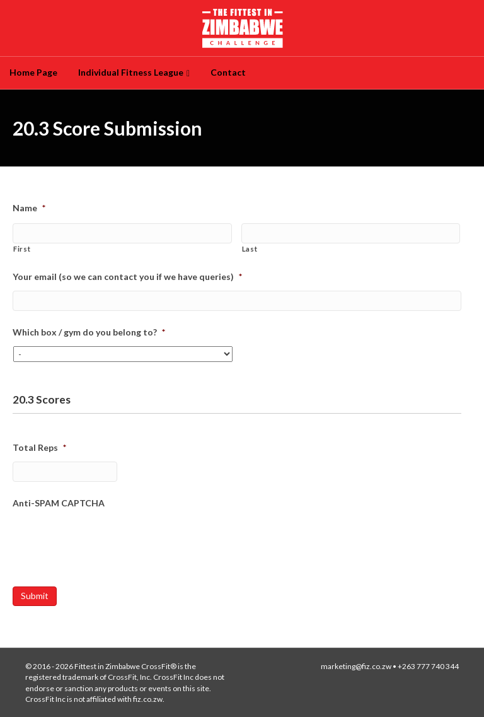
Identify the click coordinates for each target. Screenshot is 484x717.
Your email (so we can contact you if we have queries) (127, 276)
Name (29, 207)
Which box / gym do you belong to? (89, 332)
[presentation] (108, 541)
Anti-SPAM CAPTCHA (59, 503)
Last (250, 249)
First (21, 249)
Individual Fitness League (130, 72)
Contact (228, 72)
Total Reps (39, 447)
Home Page (33, 72)
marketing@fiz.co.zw (356, 666)
